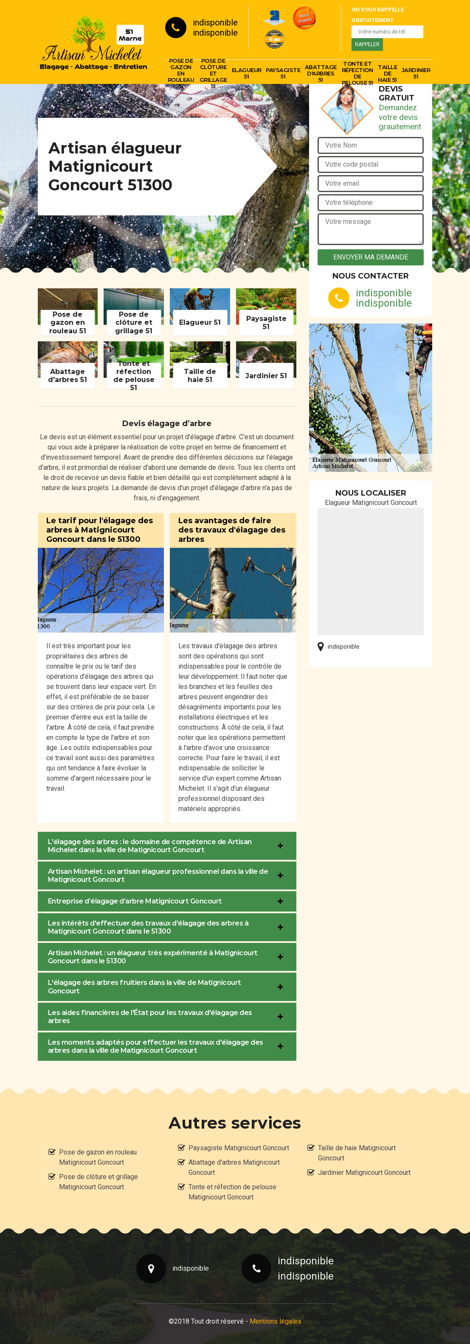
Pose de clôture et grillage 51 (213, 73)
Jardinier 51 (416, 73)
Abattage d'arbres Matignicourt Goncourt (234, 1167)
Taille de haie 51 (387, 73)
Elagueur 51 (247, 73)
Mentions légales (275, 1321)
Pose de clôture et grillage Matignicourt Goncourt (98, 1182)
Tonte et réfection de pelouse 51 (357, 73)
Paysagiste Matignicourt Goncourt (239, 1148)
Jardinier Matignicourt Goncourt (364, 1172)
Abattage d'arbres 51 (321, 73)
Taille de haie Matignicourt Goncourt (357, 1153)
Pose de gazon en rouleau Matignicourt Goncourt (98, 1157)
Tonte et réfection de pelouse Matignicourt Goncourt (232, 1192)
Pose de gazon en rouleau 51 (181, 73)
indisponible (215, 22)
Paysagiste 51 (283, 73)
